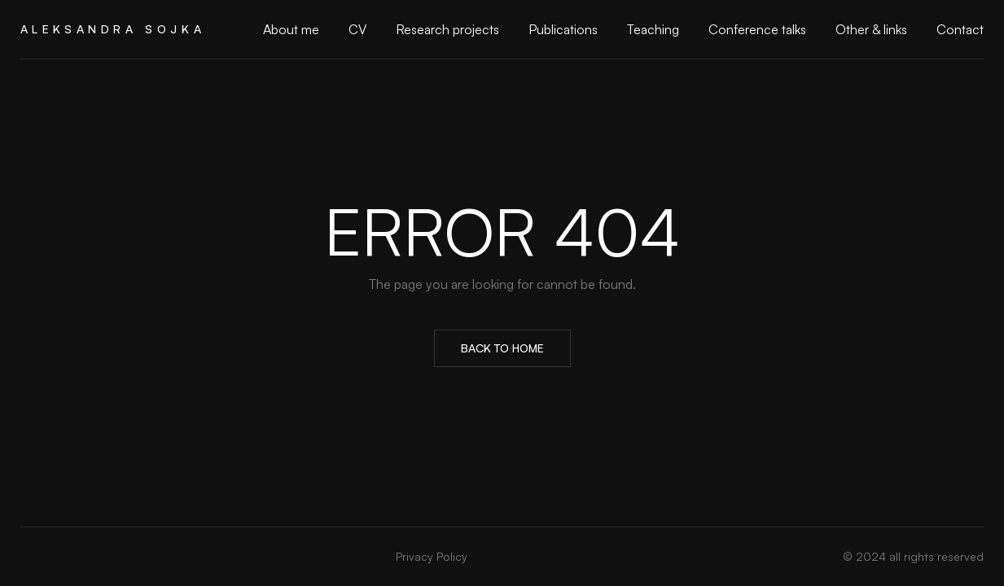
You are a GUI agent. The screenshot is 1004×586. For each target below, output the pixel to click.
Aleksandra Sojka (113, 29)
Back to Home (502, 348)
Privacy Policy (431, 556)
